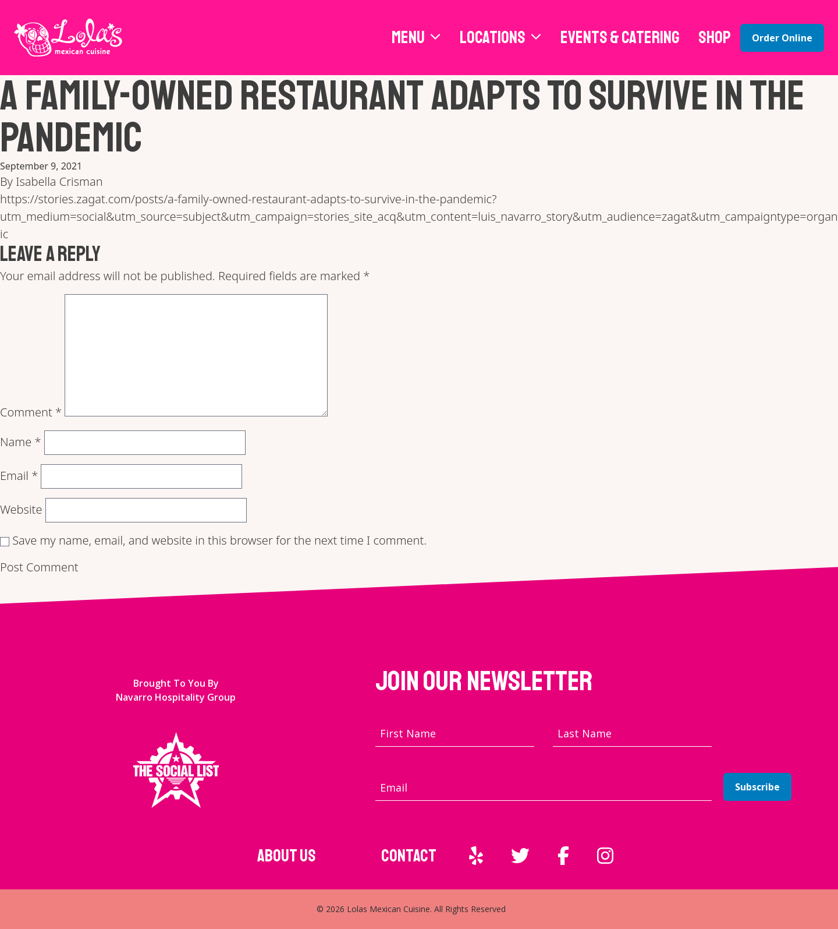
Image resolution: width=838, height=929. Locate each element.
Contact (408, 855)
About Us (286, 855)
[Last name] (632, 733)
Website (21, 509)
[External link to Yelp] (476, 855)
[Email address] (543, 788)
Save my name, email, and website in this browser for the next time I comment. (219, 540)
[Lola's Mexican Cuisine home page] (68, 37)
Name (20, 442)
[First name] (454, 733)
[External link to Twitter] (520, 855)
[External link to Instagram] (605, 855)
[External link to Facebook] (563, 855)
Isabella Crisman (59, 181)
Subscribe (757, 786)
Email (19, 475)
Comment (31, 412)
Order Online (782, 37)
